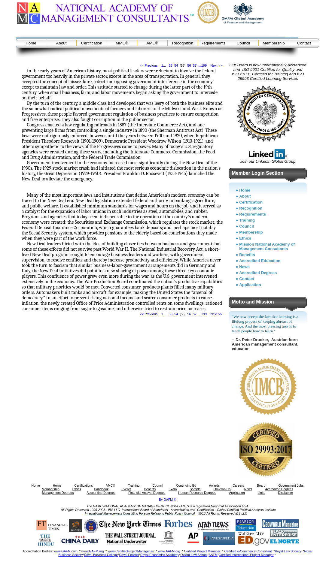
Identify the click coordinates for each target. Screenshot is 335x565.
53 (170, 65)
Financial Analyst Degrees (146, 492)
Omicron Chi (222, 489)
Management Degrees (58, 492)
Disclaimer (285, 492)
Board (261, 485)
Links (261, 492)
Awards (214, 485)
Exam (173, 489)
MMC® (122, 43)
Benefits (247, 254)
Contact (304, 43)
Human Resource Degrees (197, 492)
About (61, 43)
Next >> (216, 65)
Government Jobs (290, 485)
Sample (195, 489)
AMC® (152, 43)
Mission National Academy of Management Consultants (267, 246)
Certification (91, 43)
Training (247, 220)
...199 (202, 65)
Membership (274, 43)
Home (31, 43)
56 (189, 65)
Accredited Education (259, 260)
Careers (238, 485)
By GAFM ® (167, 499)
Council (243, 43)
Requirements (213, 43)
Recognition (182, 43)
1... (163, 65)
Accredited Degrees (258, 272)
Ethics (245, 238)
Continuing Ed (186, 485)
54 (176, 65)
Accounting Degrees (101, 492)
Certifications (83, 485)
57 (194, 65)
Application (250, 284)
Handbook (101, 489)
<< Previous (148, 65)
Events (126, 489)
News (244, 266)
